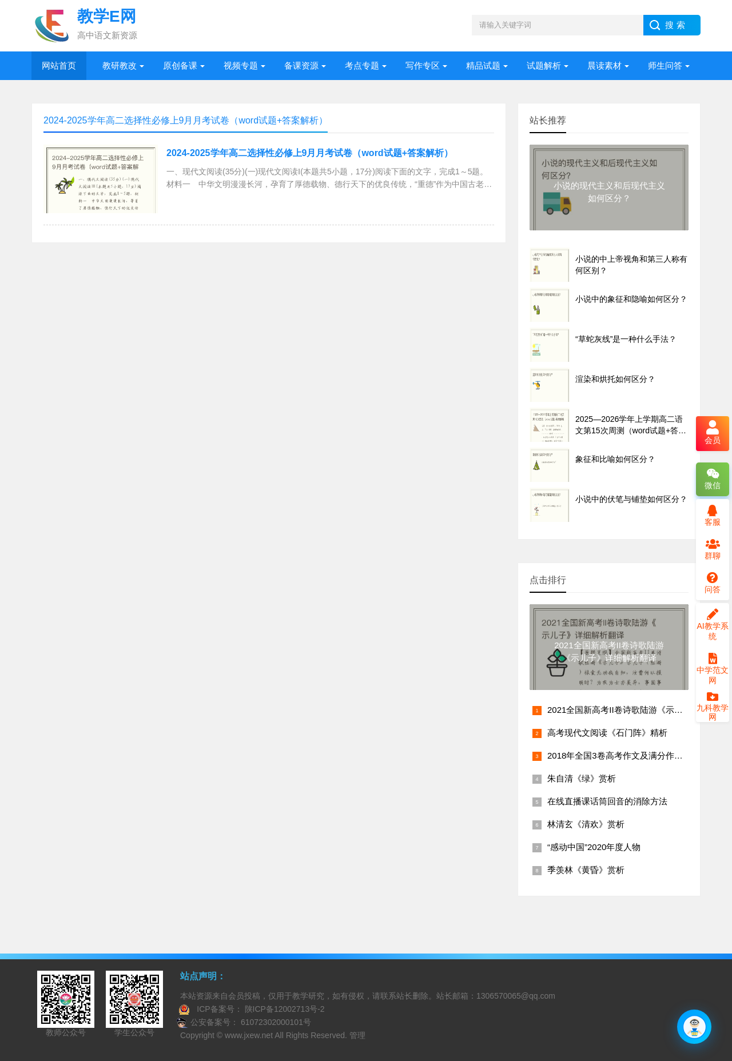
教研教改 (119, 65)
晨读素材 (604, 65)
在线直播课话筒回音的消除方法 (607, 801)
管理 (357, 1035)
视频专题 (241, 65)
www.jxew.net (249, 1035)
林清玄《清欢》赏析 (585, 824)
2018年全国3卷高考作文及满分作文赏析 (623, 755)
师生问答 (665, 65)
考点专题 (362, 65)
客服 (713, 515)
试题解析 (544, 65)
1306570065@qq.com (515, 995)
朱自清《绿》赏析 (581, 778)
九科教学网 (713, 707)
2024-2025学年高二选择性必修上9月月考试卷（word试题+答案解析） (309, 153)
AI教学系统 (712, 625)
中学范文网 (713, 669)
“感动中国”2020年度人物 (593, 847)
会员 (713, 433)
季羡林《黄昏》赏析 (585, 870)
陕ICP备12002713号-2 (283, 1009)
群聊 (713, 549)
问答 (713, 583)
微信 (713, 479)
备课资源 (301, 65)
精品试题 (483, 65)
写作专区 (422, 65)
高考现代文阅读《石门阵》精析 (607, 732)
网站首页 (59, 65)
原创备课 (180, 65)
